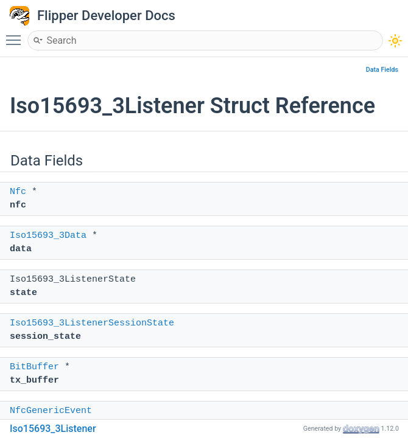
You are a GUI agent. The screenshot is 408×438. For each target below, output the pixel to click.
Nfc (18, 192)
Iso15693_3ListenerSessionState (92, 323)
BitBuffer (34, 367)
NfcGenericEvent (51, 411)
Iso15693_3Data (48, 236)
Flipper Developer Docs (106, 15)
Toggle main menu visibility (16, 35)
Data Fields (382, 70)
